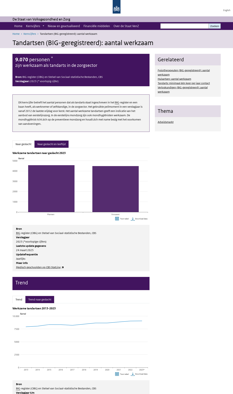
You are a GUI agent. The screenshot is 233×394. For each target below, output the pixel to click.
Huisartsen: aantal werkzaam (174, 79)
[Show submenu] (43, 26)
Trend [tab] (20, 299)
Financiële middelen (96, 26)
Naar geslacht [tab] (24, 144)
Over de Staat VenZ (126, 26)
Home (18, 26)
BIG (117, 102)
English (226, 10)
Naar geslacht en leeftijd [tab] (51, 144)
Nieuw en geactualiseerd (64, 26)
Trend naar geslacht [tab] (39, 299)
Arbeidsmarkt (166, 122)
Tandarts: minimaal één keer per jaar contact (184, 83)
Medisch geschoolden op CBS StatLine (40, 267)
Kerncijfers (33, 26)
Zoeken (214, 26)
